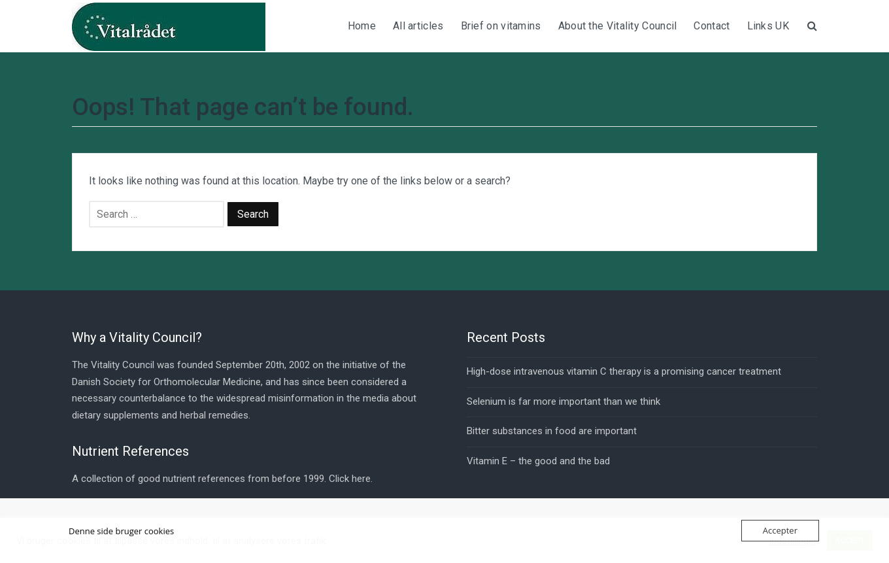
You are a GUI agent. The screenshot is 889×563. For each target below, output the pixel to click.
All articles (418, 26)
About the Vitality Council (617, 26)
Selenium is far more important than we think (563, 401)
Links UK (768, 26)
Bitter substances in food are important (552, 431)
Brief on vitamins (501, 26)
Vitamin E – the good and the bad (538, 461)
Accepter (780, 530)
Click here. (351, 479)
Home (362, 26)
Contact (712, 26)
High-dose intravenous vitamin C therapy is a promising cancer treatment (624, 371)
